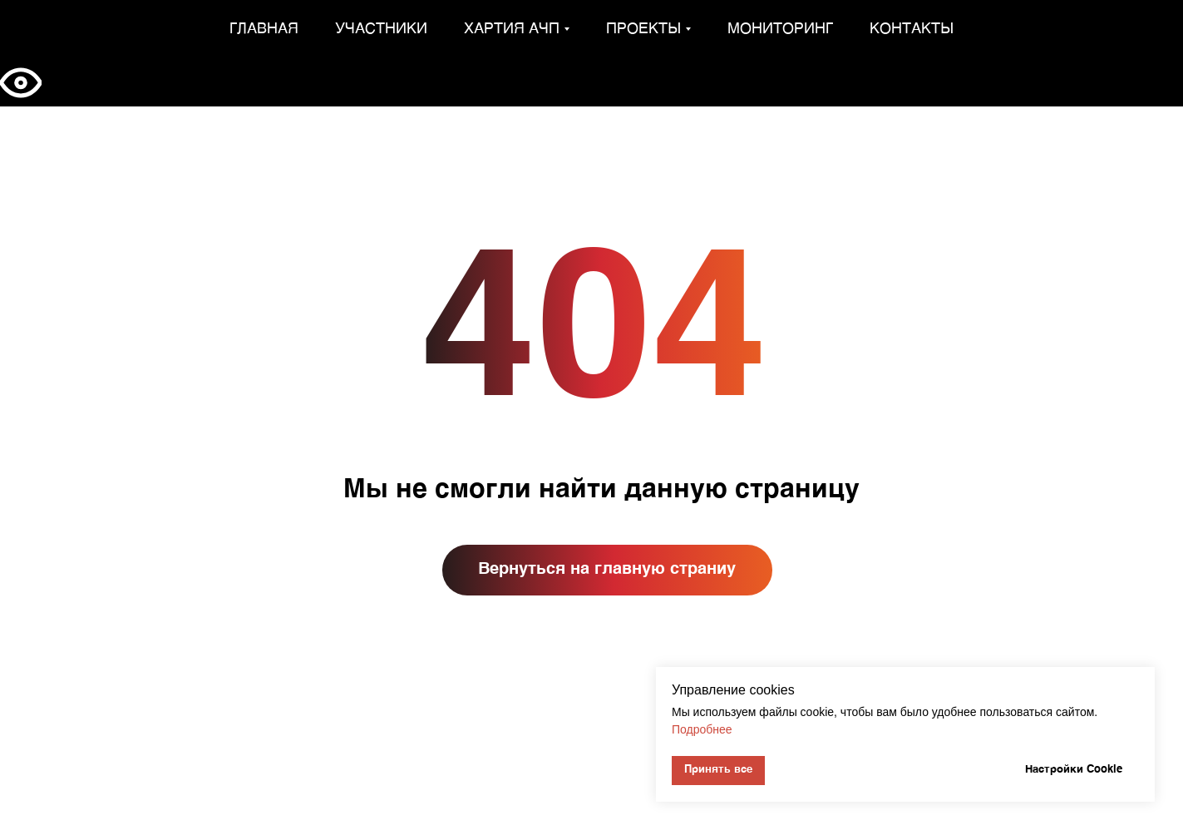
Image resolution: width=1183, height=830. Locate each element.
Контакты (912, 29)
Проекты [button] (643, 29)
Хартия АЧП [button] (511, 29)
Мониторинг (780, 29)
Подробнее (702, 729)
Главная (263, 29)
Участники (381, 29)
